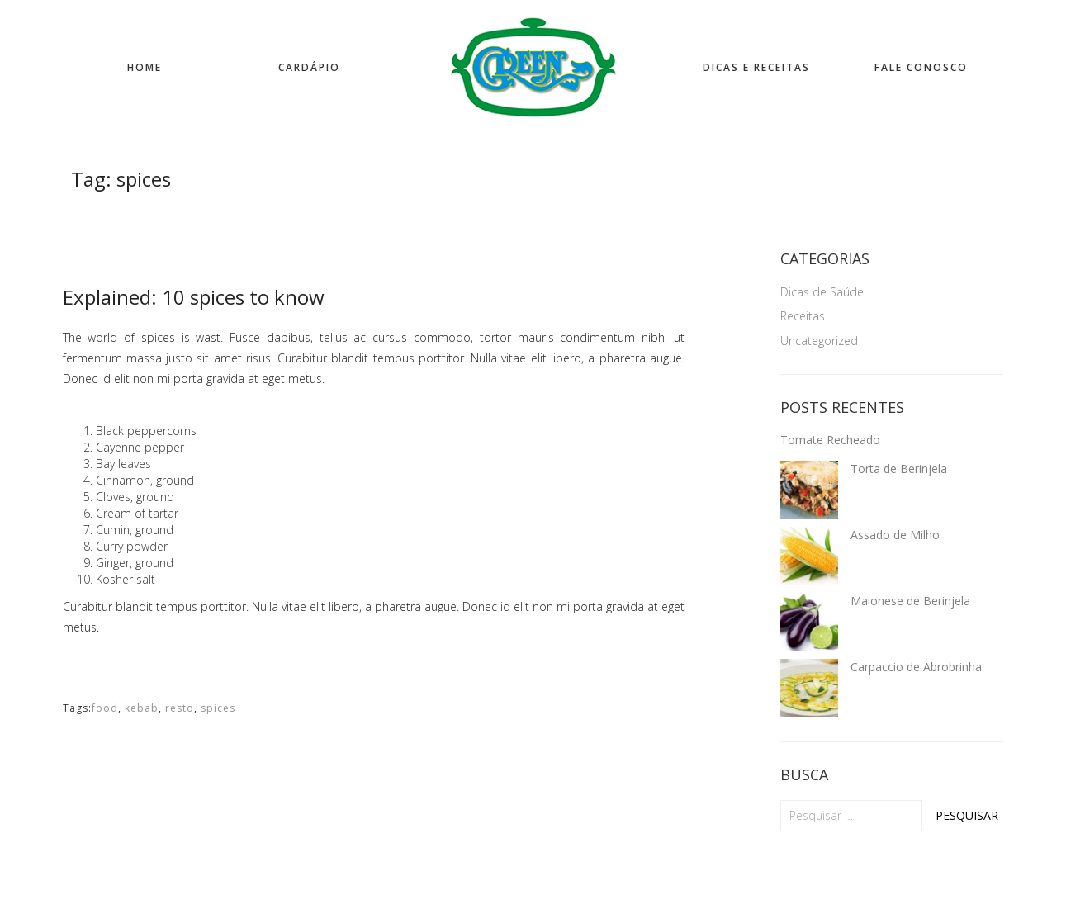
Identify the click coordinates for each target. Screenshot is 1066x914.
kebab (142, 708)
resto (179, 708)
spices (218, 708)
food (105, 708)
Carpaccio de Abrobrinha (916, 667)
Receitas (802, 316)
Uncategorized (819, 340)
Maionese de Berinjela (910, 601)
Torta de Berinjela (898, 468)
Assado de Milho (895, 534)
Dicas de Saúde (822, 292)
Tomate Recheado (830, 440)
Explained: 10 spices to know (194, 296)
